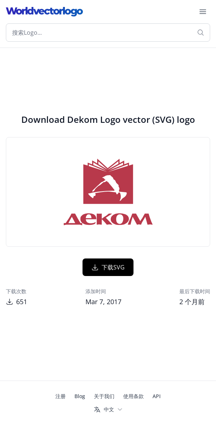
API (157, 396)
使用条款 (133, 396)
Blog (79, 396)
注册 (60, 396)
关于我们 (104, 396)
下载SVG (108, 267)
